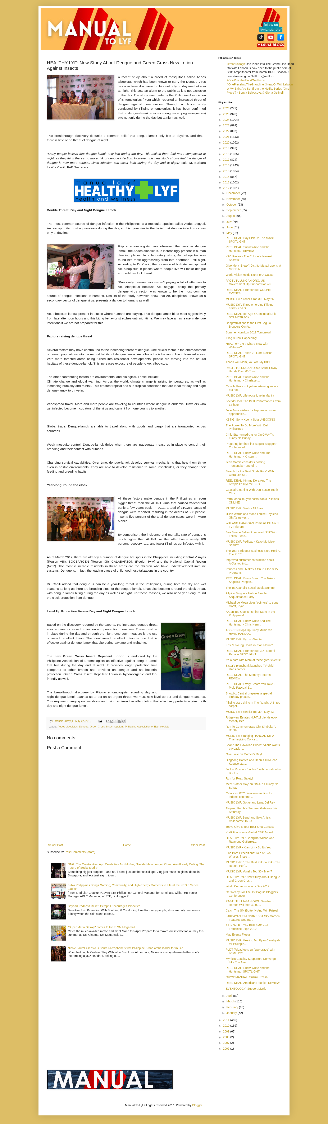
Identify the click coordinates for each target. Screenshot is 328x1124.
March (230, 1001)
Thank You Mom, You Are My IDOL (248, 362)
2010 (226, 1025)
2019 (226, 148)
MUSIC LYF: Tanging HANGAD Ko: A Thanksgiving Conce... (250, 737)
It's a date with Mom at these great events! (253, 660)
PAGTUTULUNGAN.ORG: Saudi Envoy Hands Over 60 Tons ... (251, 369)
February (232, 1007)
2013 (226, 182)
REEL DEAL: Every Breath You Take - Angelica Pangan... (250, 580)
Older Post (198, 845)
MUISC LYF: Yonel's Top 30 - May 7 (249, 871)
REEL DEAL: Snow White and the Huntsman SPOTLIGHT (248, 969)
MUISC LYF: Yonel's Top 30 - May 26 (250, 299)
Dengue (83, 726)
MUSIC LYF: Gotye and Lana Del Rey (250, 802)
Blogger (197, 1105)
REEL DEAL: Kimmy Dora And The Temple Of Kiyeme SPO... (248, 482)
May (229, 233)
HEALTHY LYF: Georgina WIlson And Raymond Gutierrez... (250, 839)
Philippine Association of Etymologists (147, 726)
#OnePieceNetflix (238, 80)
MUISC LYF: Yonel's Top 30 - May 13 (250, 711)
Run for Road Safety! (239, 778)
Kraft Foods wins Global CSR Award (249, 832)
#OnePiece (257, 80)
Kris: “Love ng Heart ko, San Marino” (249, 645)
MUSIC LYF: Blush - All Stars (244, 508)
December (233, 193)
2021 (226, 137)
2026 (226, 108)
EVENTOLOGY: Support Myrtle (246, 988)
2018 (226, 154)
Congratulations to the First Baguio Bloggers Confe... (248, 324)
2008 (226, 1037)
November (233, 199)
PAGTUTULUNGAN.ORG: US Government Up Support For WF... (249, 282)
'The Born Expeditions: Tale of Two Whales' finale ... (248, 854)
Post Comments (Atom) (80, 852)
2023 (226, 125)
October (232, 204)
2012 (226, 188)
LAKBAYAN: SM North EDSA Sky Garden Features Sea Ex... (253, 917)
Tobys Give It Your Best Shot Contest (250, 826)
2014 (226, 176)
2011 (226, 1020)
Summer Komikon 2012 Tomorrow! (248, 332)
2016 (226, 165)
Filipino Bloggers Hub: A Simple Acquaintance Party (246, 595)
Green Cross (97, 726)
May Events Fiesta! (238, 934)
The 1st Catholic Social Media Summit (250, 587)
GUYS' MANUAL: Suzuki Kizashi (247, 977)
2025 (226, 114)
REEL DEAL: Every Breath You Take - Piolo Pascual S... (250, 685)
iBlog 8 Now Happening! (241, 338)
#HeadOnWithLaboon (279, 84)
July (229, 221)
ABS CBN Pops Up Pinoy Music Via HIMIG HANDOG (249, 631)
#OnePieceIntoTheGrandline (245, 84)
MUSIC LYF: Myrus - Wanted (244, 639)
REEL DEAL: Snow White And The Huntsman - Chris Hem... (248, 622)
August (231, 215)
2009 (226, 1031)
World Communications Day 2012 (247, 886)
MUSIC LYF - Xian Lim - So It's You (249, 847)
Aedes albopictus (68, 726)
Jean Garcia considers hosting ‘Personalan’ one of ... (245, 463)
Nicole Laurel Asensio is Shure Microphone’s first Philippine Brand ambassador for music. (126, 948)
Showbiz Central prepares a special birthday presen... (249, 695)
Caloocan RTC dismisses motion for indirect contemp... (249, 795)
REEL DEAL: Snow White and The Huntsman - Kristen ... (248, 454)
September (233, 210)
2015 (226, 171)
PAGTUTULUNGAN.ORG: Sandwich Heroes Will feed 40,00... (249, 903)
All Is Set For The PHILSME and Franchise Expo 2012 (247, 927)
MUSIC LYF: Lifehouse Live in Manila (250, 395)
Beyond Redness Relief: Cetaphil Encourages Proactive (104, 906)
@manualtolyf (236, 64)
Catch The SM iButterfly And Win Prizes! (252, 910)
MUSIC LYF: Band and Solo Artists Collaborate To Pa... (248, 819)
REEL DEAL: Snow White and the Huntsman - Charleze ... (248, 378)
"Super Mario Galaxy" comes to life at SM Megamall (101, 927)
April (229, 995)
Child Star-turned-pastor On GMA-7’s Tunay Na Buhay (250, 436)
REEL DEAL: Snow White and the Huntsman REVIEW (248, 248)
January (232, 1013)
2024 (226, 119)
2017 (226, 159)
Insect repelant (115, 726)
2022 (226, 131)
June (229, 227)
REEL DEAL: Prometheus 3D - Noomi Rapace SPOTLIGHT (250, 652)
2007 (226, 1042)
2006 (226, 1048)
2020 (226, 142)
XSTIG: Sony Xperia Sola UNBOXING (250, 419)
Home (127, 845)
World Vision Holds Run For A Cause (249, 274)
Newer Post (55, 845)
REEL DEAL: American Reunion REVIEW (253, 982)
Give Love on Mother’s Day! (244, 754)
